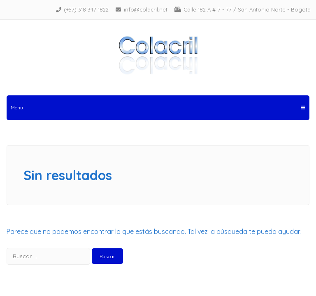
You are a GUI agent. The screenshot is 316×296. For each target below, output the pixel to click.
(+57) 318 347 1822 (86, 9)
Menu (158, 107)
